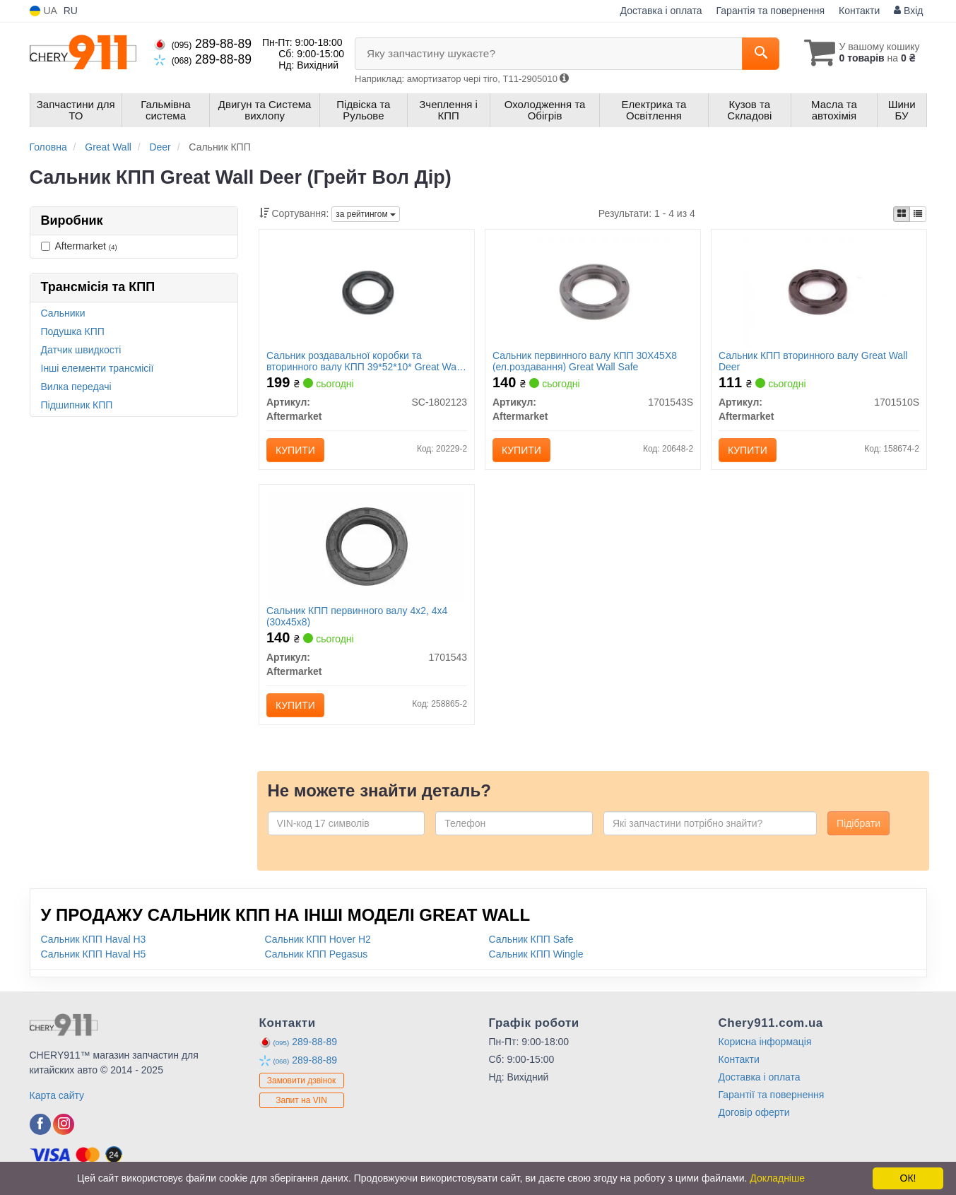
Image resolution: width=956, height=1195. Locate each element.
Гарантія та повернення (770, 10)
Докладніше (777, 1178)
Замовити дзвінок (301, 1081)
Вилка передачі (76, 386)
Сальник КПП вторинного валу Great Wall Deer (813, 361)
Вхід (908, 10)
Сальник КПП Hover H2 (318, 939)
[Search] (760, 53)
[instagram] (63, 1124)
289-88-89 (203, 44)
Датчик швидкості (81, 349)
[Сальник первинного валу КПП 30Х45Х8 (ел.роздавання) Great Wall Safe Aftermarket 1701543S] (593, 290)
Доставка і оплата (661, 10)
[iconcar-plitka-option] (901, 214)
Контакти (859, 10)
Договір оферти (754, 1112)
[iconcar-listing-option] (917, 214)
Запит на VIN (301, 1101)
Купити (295, 450)
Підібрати (858, 823)
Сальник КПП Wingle (536, 954)
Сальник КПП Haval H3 (93, 939)
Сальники (63, 313)
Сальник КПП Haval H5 (93, 954)
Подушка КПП (73, 331)
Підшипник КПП (77, 405)
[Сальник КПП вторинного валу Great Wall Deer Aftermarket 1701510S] (819, 290)
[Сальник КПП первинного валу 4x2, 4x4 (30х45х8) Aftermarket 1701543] (367, 545)
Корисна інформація (765, 1041)
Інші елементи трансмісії (97, 368)
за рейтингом (366, 214)
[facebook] (40, 1124)
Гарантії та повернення (772, 1094)
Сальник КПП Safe (531, 939)
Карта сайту (57, 1095)
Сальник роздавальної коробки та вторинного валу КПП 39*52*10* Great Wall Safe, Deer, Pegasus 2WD (363, 361)
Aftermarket (79, 246)
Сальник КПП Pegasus (316, 954)
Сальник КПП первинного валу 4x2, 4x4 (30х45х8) (356, 616)
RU (71, 10)
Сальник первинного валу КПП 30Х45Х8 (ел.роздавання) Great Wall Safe (584, 361)
